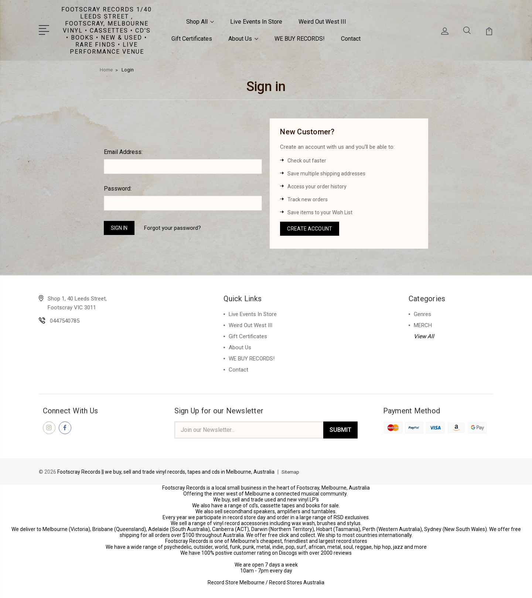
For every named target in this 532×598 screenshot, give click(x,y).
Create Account (311, 225)
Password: (118, 184)
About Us (243, 36)
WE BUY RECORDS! (299, 36)
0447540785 (64, 319)
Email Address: (123, 147)
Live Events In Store (256, 19)
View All (424, 334)
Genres (422, 312)
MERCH (423, 323)
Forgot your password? (178, 224)
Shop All (200, 19)
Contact (351, 36)
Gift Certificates (191, 36)
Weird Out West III (322, 19)
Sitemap (291, 471)
